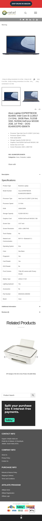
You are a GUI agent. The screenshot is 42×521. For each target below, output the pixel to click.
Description (5, 174)
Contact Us (5, 461)
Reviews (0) (5, 312)
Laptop (29, 157)
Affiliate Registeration (8, 493)
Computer (23, 157)
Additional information (9, 306)
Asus (17, 157)
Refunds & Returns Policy (9, 472)
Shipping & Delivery (7, 475)
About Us (4, 455)
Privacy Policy (6, 458)
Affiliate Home (6, 490)
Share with (12, 164)
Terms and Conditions (8, 478)
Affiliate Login (6, 496)
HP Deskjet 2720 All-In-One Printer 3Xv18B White (21, 374)
